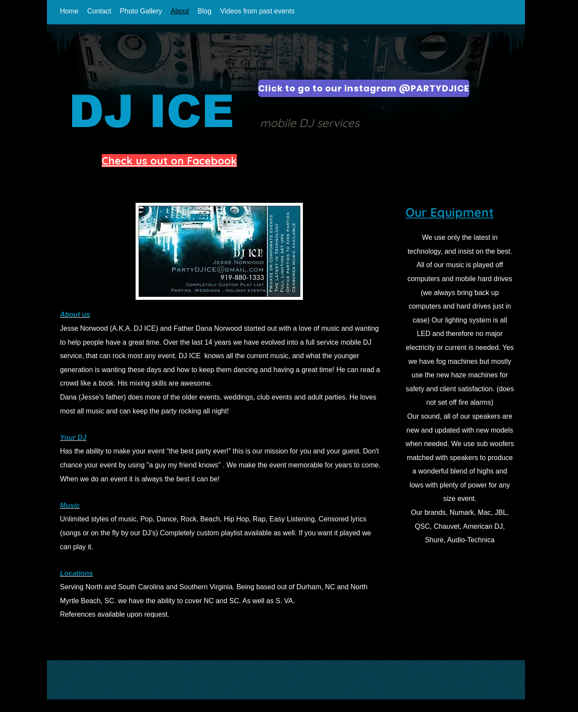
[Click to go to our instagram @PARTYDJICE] (363, 88)
